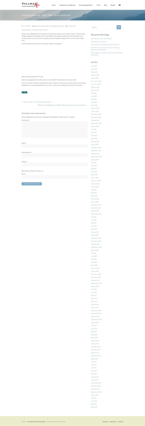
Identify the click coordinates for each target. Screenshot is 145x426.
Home (53, 5)
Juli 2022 (93, 190)
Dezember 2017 (96, 347)
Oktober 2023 (95, 154)
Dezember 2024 (96, 114)
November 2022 (96, 181)
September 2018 (96, 319)
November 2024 (96, 117)
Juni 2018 (94, 329)
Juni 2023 (94, 166)
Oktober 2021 (95, 211)
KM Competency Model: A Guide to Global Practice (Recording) (107, 54)
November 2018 (96, 313)
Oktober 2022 (95, 184)
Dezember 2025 (96, 81)
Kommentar (26, 120)
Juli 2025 (93, 93)
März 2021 (94, 229)
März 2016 (94, 407)
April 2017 (94, 371)
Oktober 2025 (95, 87)
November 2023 (96, 150)
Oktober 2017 (95, 353)
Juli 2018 (93, 325)
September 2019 (96, 283)
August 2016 (95, 395)
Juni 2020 (94, 256)
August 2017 (95, 359)
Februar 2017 (95, 377)
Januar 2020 (94, 271)
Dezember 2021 (96, 205)
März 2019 (94, 301)
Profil (98, 5)
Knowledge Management (56, 26)
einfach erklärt (45, 26)
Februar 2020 (95, 268)
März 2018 (94, 338)
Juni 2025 (94, 96)
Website (24, 162)
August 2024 (95, 126)
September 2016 (96, 392)
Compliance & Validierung (67, 5)
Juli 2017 (93, 362)
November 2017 (96, 350)
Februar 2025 (95, 108)
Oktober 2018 (95, 316)
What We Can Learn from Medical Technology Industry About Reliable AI (105, 49)
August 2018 (95, 322)
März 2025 (94, 105)
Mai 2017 (93, 368)
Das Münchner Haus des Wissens (101, 38)
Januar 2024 (94, 144)
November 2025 (96, 84)
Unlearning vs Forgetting (98, 42)
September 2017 (96, 356)
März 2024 (94, 138)
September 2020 (96, 247)
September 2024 (96, 123)
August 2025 (95, 90)
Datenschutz (113, 421)
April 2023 (94, 172)
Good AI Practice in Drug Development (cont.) (105, 44)
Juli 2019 (93, 289)
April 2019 (94, 298)
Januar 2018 (94, 344)
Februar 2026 (95, 75)
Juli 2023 (93, 163)
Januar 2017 (94, 380)
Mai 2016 (93, 404)
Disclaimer (120, 421)
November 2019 (96, 277)
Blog (105, 5)
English (120, 5)
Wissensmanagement (85, 5)
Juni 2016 (94, 401)
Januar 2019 (94, 307)
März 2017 (94, 374)
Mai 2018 (93, 331)
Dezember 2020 (96, 238)
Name (24, 143)
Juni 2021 (94, 220)
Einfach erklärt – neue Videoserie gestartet (36, 102)
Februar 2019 (95, 304)
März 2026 (94, 72)
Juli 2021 (93, 217)
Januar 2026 (94, 78)
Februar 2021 (95, 232)
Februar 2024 (95, 141)
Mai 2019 (93, 295)
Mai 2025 (93, 99)
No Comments (71, 26)
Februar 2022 (95, 199)
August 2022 (95, 187)
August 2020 (95, 250)
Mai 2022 (93, 193)
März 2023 (94, 175)
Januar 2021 (94, 235)
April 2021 (94, 226)
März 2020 (94, 265)
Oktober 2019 (95, 280)
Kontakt (113, 5)
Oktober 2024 (95, 120)
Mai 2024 (93, 132)
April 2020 (94, 262)
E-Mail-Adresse (27, 152)
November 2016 (96, 386)
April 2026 (94, 69)
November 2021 (96, 208)
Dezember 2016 (96, 383)
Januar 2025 (94, 111)
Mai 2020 (93, 259)
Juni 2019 (94, 292)
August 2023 (95, 160)
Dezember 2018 (96, 310)
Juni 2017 (94, 365)
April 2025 (94, 102)
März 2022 (94, 196)
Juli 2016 (93, 398)
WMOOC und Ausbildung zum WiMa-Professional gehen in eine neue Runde (62, 105)
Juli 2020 (93, 253)
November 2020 (96, 241)
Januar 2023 (94, 178)
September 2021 (96, 214)
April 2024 (94, 135)
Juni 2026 (94, 66)
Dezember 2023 (96, 147)
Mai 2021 (93, 223)
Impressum (106, 421)
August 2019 (95, 286)
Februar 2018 (95, 341)
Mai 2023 (93, 169)
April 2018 (94, 335)
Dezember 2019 (96, 274)
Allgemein (37, 26)
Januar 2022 (94, 202)
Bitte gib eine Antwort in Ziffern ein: (32, 171)
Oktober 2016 (95, 389)
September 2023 (96, 156)
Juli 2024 (93, 129)
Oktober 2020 (95, 244)
